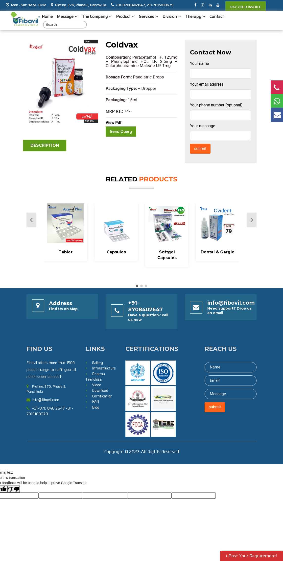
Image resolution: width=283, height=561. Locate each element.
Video (96, 385)
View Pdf (113, 122)
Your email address (207, 84)
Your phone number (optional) (216, 105)
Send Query (121, 131)
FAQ (95, 402)
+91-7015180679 (159, 5)
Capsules (116, 252)
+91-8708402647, (131, 5)
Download (100, 390)
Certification (102, 396)
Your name (199, 63)
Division (170, 16)
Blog (95, 407)
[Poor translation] (13, 489)
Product (123, 16)
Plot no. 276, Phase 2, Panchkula (80, 5)
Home (47, 16)
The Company (95, 16)
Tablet (65, 252)
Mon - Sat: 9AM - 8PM (28, 5)
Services (146, 16)
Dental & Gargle (218, 252)
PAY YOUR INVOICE (245, 7)
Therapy (193, 16)
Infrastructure (104, 368)
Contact (217, 16)
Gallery (97, 363)
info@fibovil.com (231, 303)
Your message (202, 125)
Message (65, 16)
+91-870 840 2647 (48, 408)
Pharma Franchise (95, 377)
